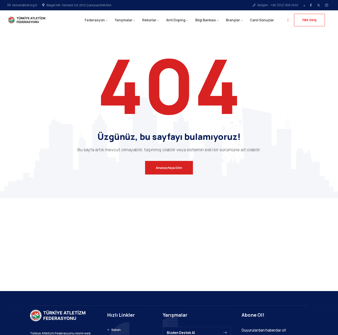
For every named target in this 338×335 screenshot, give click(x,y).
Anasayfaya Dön (169, 167)
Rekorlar (149, 20)
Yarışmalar (123, 20)
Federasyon (95, 20)
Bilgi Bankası (205, 20)
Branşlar (233, 20)
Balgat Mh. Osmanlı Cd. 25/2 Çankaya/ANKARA (79, 5)
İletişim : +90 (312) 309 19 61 (277, 5)
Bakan (116, 329)
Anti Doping (175, 20)
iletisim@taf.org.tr (25, 5)
